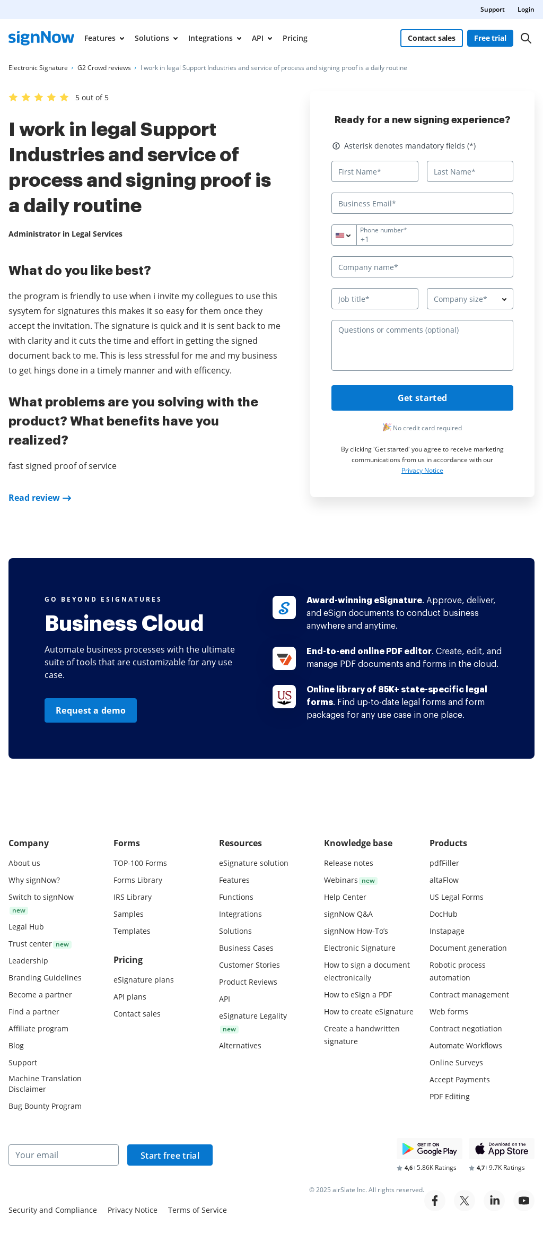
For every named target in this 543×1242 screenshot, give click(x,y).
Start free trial (170, 1155)
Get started (422, 398)
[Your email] (63, 1155)
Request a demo (91, 710)
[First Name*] (374, 171)
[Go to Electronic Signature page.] (38, 68)
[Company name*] (422, 266)
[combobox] (350, 235)
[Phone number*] (422, 235)
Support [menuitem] (492, 9)
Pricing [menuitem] (295, 38)
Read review (34, 497)
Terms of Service (197, 1210)
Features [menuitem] (100, 38)
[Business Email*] (422, 203)
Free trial (490, 38)
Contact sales (432, 38)
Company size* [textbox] (460, 299)
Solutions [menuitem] (152, 38)
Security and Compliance (52, 1210)
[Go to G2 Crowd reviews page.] (104, 68)
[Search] (526, 38)
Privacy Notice (422, 470)
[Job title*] (374, 298)
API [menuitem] (258, 38)
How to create (369, 1011)
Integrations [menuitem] (210, 38)
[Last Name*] (470, 171)
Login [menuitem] (526, 9)
